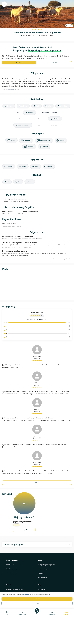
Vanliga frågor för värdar (14, 589)
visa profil (24, 530)
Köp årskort (19, 63)
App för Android (11, 569)
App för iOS (10, 565)
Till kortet (41, 573)
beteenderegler (43, 569)
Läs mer (55, 63)
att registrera (42, 577)
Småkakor (26, 594)
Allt (37, 483)
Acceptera (37, 599)
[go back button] (4, 4)
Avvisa (37, 603)
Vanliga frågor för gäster (46, 565)
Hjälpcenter (42, 589)
